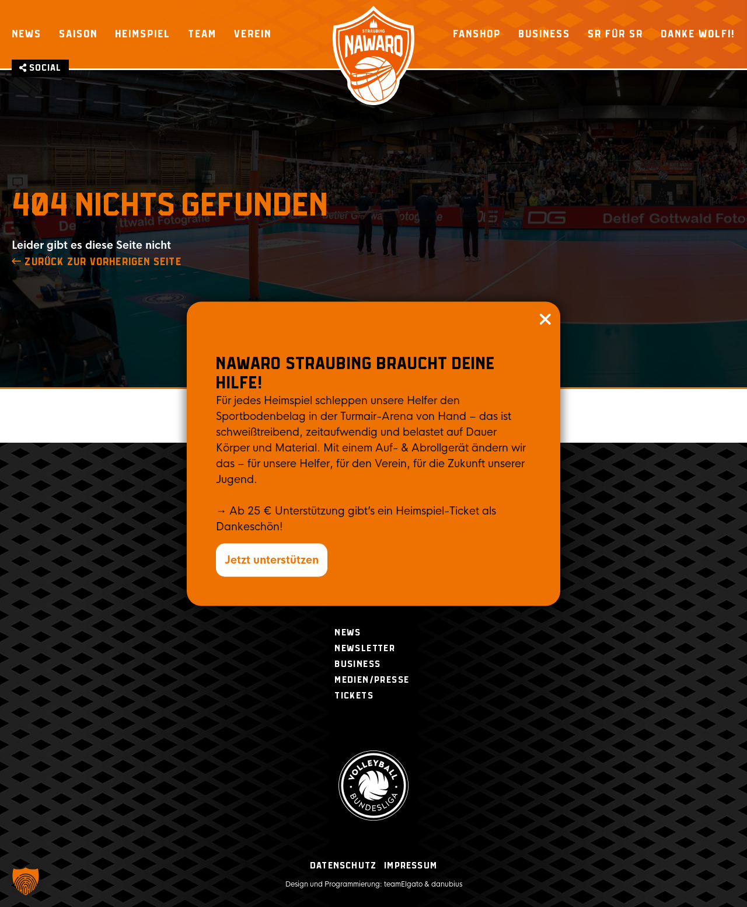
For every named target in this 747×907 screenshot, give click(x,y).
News (26, 34)
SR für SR (615, 34)
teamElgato (403, 884)
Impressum (410, 865)
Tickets (354, 695)
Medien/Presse (371, 680)
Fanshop (477, 34)
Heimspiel (142, 34)
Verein (252, 34)
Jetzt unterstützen (272, 559)
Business (544, 34)
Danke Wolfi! (698, 34)
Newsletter (364, 648)
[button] (25, 881)
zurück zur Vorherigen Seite (96, 262)
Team (202, 34)
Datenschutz (343, 865)
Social (40, 68)
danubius (446, 884)
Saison (78, 34)
